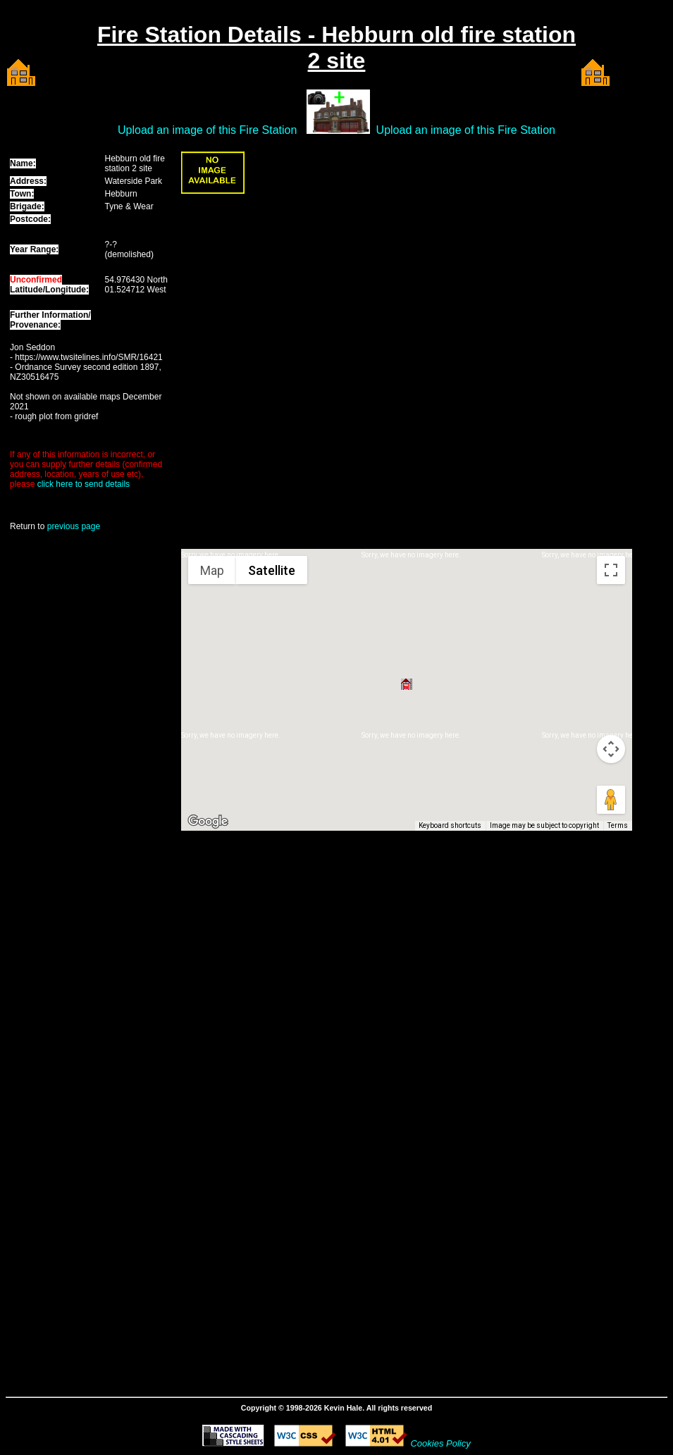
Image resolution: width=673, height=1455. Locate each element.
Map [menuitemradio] (212, 570)
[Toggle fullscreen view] (611, 570)
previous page (73, 526)
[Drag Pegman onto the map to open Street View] (611, 800)
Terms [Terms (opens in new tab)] (617, 825)
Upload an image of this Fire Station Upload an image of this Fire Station (336, 130)
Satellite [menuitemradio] (271, 570)
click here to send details (83, 484)
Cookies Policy (440, 1443)
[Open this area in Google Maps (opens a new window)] (208, 821)
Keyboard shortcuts (450, 825)
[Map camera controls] (611, 749)
